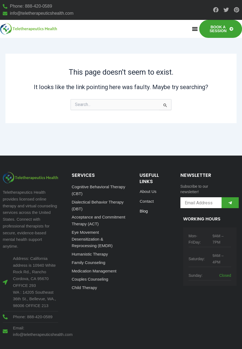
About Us (148, 191)
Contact (147, 201)
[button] (194, 28)
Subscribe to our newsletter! (194, 189)
